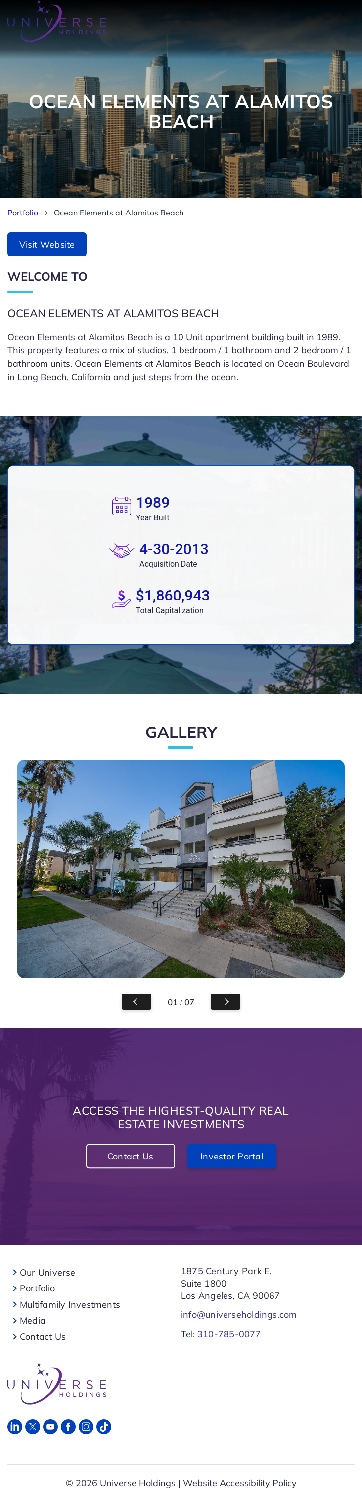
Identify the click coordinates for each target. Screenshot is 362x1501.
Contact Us (130, 1156)
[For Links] (178, 1384)
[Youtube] (50, 1426)
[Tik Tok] (103, 1426)
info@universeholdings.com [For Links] (239, 1314)
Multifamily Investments (70, 1304)
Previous (136, 1002)
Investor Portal (231, 1156)
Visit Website (47, 244)
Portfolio (22, 212)
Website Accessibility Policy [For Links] (240, 1483)
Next (225, 1002)
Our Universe (48, 1272)
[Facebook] (68, 1426)
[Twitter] (32, 1426)
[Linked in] (14, 1426)
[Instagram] (86, 1426)
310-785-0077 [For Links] (229, 1334)
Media (32, 1320)
